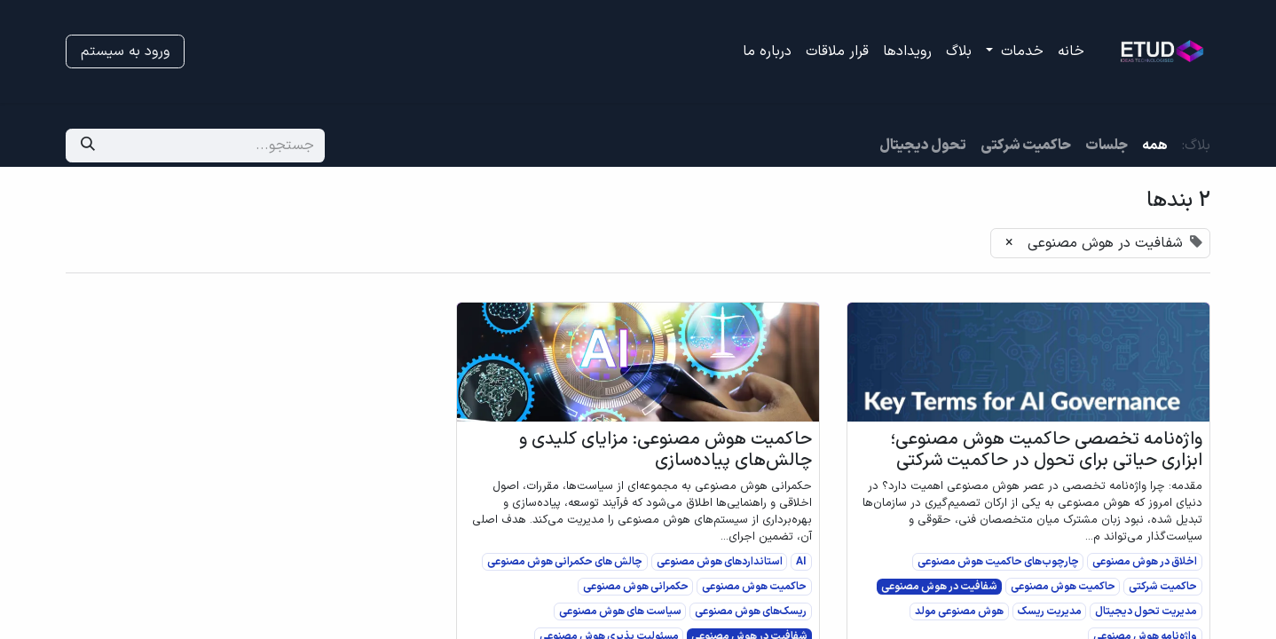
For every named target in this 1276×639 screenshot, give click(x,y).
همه (1155, 145)
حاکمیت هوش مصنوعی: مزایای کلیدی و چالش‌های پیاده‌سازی (665, 450)
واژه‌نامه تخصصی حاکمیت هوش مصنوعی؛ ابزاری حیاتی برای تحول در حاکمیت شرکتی (1046, 450)
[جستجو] (88, 145)
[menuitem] (1071, 51)
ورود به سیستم (125, 51)
